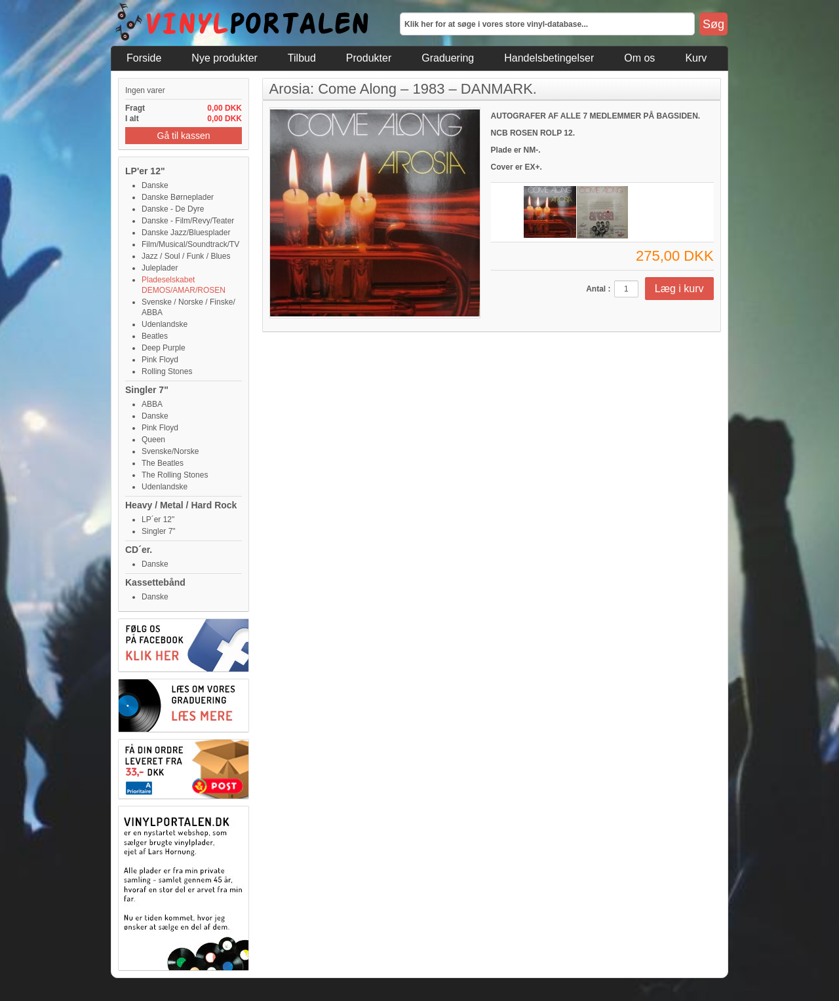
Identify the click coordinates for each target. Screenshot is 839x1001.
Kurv (696, 58)
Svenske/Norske (170, 451)
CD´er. (138, 549)
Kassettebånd (155, 582)
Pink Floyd (160, 359)
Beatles (155, 336)
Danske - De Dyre (173, 209)
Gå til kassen (183, 135)
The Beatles (163, 463)
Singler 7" (146, 390)
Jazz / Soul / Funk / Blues (186, 256)
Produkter (368, 58)
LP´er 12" (158, 519)
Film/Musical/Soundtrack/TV (190, 244)
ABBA (152, 404)
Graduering (447, 58)
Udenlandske (164, 324)
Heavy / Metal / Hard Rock (181, 505)
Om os (639, 58)
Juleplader (160, 268)
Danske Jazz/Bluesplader (186, 232)
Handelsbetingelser (549, 58)
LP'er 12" (145, 171)
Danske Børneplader (178, 197)
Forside (144, 58)
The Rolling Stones (175, 475)
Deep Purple (163, 347)
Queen (153, 439)
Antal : (598, 288)
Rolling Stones (167, 371)
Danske (155, 185)
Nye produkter (224, 58)
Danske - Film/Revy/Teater (188, 220)
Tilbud (302, 58)
